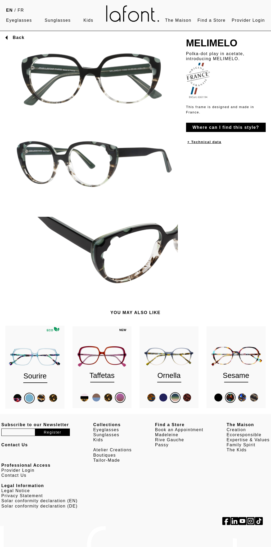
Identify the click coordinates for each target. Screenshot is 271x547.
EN (9, 10)
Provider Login (248, 20)
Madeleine (166, 435)
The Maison (178, 20)
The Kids (237, 450)
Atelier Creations (112, 450)
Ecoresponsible (244, 435)
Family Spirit (241, 445)
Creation (236, 429)
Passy (162, 445)
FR (21, 10)
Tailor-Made (106, 460)
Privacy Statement (22, 495)
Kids (88, 20)
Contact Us (13, 475)
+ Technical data (204, 142)
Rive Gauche (169, 440)
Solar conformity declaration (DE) (39, 506)
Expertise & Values (248, 440)
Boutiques (104, 455)
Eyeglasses (19, 20)
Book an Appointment (179, 429)
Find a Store (211, 20)
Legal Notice (15, 490)
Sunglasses (58, 20)
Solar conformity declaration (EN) (39, 501)
